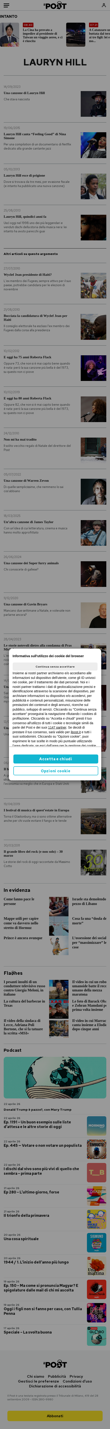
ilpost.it (76, 732)
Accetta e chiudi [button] (55, 759)
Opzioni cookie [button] (56, 771)
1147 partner (57, 727)
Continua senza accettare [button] (55, 667)
